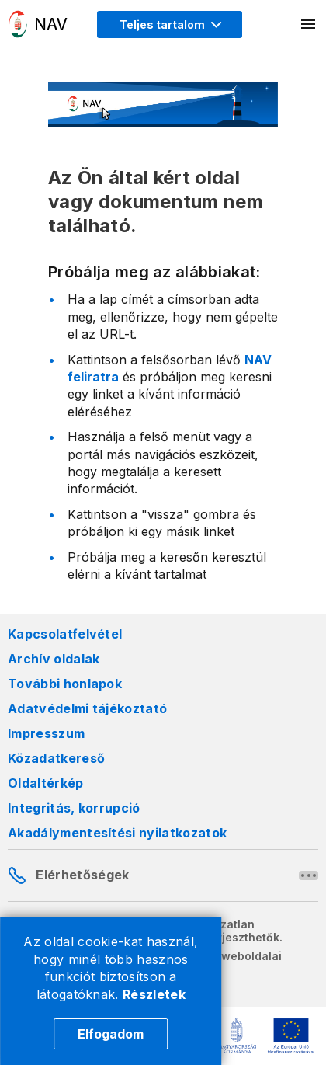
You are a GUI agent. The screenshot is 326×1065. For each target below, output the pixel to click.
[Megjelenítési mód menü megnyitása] (169, 24)
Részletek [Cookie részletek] (154, 994)
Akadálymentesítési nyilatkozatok (117, 833)
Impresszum (46, 733)
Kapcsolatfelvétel (65, 634)
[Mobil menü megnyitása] (309, 24)
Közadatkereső (56, 758)
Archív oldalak (53, 658)
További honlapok (65, 683)
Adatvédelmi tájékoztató (87, 708)
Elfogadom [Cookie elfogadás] (111, 1034)
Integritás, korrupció (74, 808)
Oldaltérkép (46, 783)
